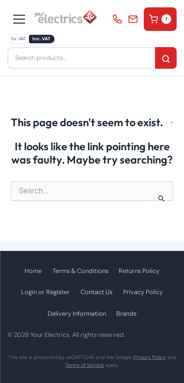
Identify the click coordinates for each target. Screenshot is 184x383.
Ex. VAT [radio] (18, 39)
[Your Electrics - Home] (65, 19)
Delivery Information (77, 313)
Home (33, 271)
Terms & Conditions (80, 271)
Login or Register (45, 292)
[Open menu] (19, 19)
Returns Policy (139, 271)
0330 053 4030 (117, 19)
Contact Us (96, 292)
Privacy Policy (143, 292)
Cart (160, 19)
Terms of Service (84, 365)
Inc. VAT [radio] (41, 39)
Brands (126, 313)
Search (166, 59)
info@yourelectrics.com (133, 19)
